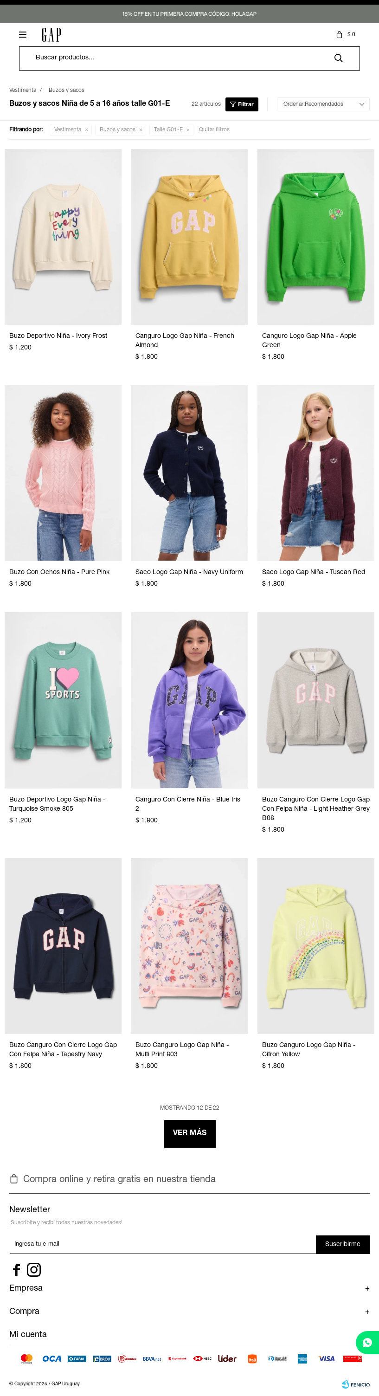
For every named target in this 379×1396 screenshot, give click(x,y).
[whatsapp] (367, 1342)
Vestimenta (67, 130)
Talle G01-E (168, 130)
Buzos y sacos (117, 130)
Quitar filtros (214, 130)
